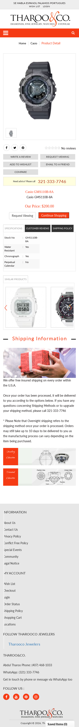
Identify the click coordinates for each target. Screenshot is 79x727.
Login (46, 6)
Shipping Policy (62, 228)
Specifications (13, 228)
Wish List (34, 6)
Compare (21, 172)
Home (22, 43)
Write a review (21, 156)
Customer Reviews (37, 228)
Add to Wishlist (20, 164)
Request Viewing (22, 215)
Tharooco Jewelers (24, 644)
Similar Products (16, 279)
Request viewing (57, 156)
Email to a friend (58, 164)
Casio (34, 43)
